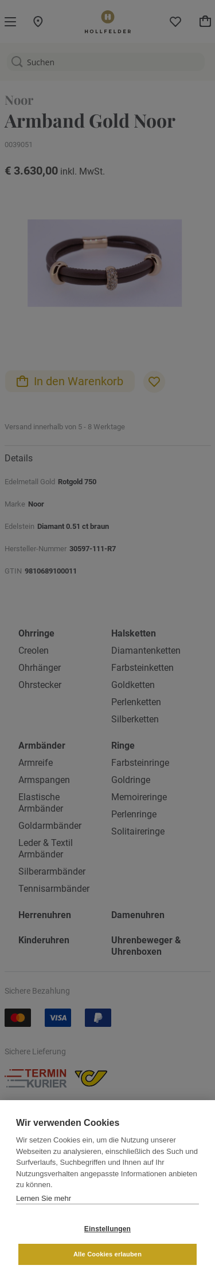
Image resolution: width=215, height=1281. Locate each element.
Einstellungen (107, 1229)
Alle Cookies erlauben (107, 1254)
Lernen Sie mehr (43, 1198)
